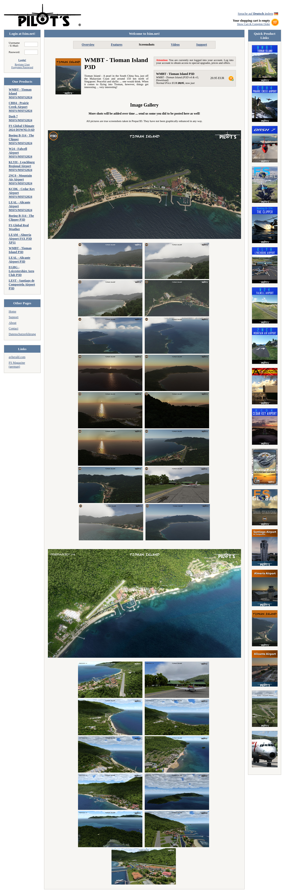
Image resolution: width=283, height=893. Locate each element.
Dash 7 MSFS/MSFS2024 (20, 118)
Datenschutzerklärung (22, 334)
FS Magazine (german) (17, 364)
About (12, 323)
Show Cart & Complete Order (253, 24)
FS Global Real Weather (19, 227)
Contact (13, 328)
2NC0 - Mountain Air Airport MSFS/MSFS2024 (20, 179)
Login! (22, 60)
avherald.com (17, 357)
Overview (88, 44)
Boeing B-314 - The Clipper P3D (21, 217)
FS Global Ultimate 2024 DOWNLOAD (22, 128)
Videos (175, 44)
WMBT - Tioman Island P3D (20, 250)
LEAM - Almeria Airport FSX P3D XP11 (20, 238)
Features (116, 44)
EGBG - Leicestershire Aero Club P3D (21, 271)
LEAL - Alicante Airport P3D (19, 259)
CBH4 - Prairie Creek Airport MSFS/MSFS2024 (20, 106)
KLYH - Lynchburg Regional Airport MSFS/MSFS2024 (22, 166)
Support (14, 317)
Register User (22, 64)
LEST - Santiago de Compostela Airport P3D (22, 284)
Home (12, 311)
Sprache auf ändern (255, 13)
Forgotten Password (22, 67)
